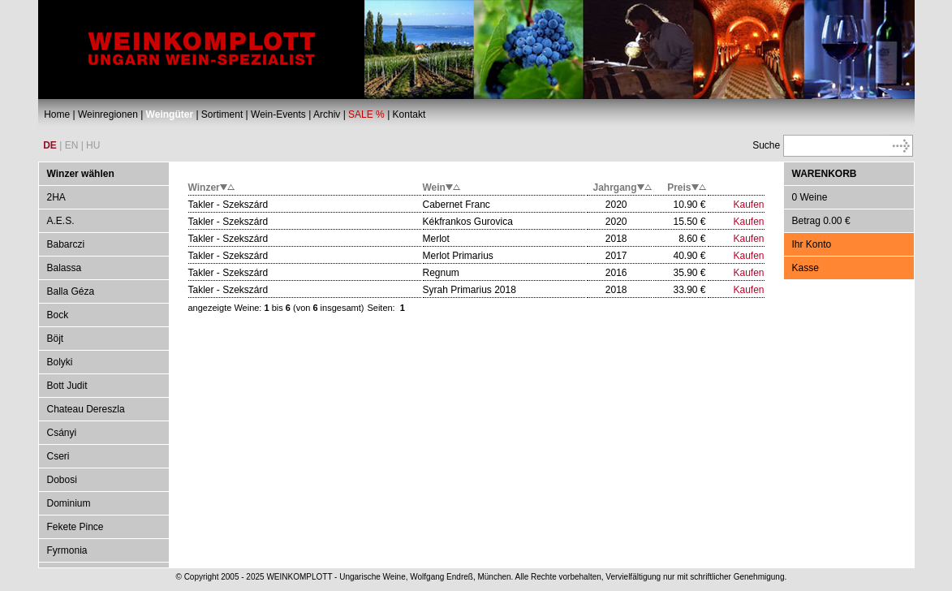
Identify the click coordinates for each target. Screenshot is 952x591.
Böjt (55, 338)
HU (93, 145)
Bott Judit (67, 385)
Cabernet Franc (456, 204)
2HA (56, 197)
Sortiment (222, 114)
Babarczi (66, 244)
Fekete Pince (75, 527)
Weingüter (169, 114)
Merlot (436, 238)
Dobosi (62, 479)
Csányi (62, 432)
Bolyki (60, 362)
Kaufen (748, 204)
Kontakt (409, 114)
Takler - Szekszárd (228, 204)
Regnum (441, 272)
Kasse (805, 268)
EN (72, 145)
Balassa (64, 268)
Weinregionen (108, 114)
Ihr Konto (812, 244)
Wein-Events (278, 114)
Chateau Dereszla (86, 409)
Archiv (326, 114)
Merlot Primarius (458, 255)
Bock (58, 315)
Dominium (69, 503)
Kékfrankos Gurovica (468, 221)
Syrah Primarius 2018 (469, 290)
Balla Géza (71, 291)
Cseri (58, 456)
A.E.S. (61, 220)
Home (57, 114)
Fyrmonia (67, 550)
